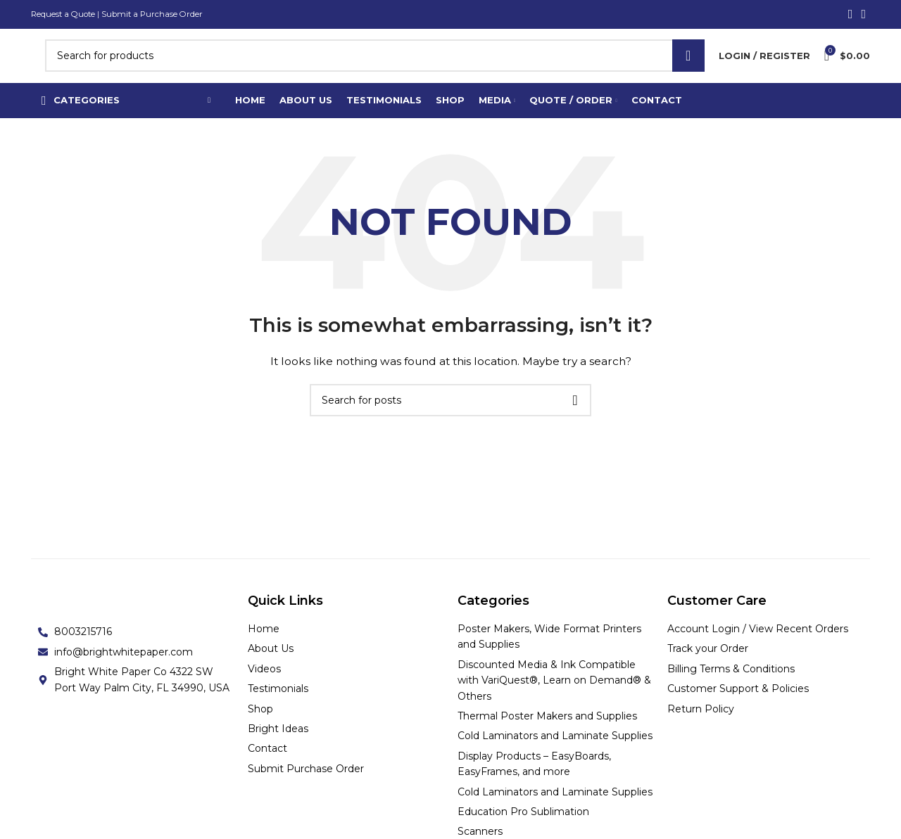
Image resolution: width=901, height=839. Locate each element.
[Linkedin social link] (863, 14)
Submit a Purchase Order (157, 14)
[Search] (375, 66)
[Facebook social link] (850, 14)
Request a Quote (65, 14)
